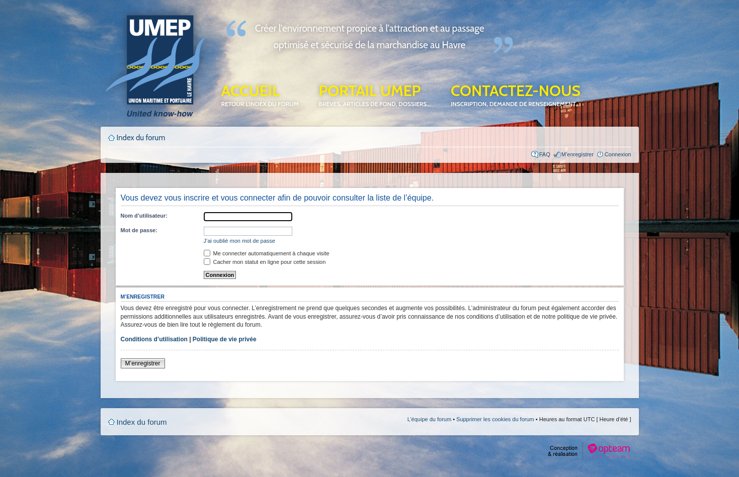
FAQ (544, 154)
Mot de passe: (139, 230)
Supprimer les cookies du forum (495, 419)
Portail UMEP (375, 94)
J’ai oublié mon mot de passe (239, 241)
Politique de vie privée (225, 339)
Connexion (618, 154)
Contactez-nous (516, 94)
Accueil (260, 94)
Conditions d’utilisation (154, 339)
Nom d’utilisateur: (144, 216)
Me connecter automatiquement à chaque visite (267, 253)
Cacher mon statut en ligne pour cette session (265, 262)
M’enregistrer (577, 154)
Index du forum (141, 137)
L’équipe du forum (429, 419)
